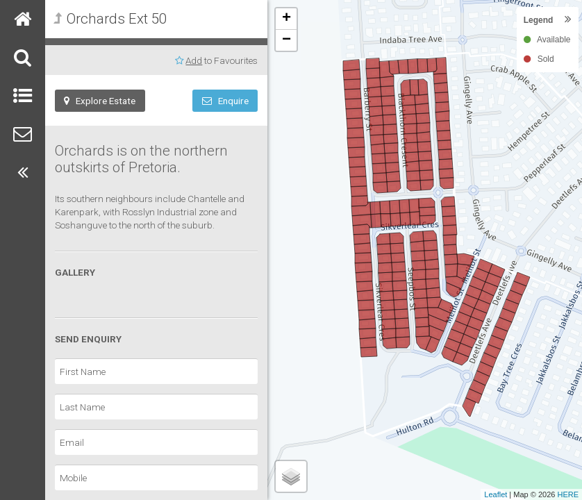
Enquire (225, 100)
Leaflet (495, 494)
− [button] (286, 40)
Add (193, 60)
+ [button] (286, 18)
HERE (568, 494)
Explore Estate (99, 100)
